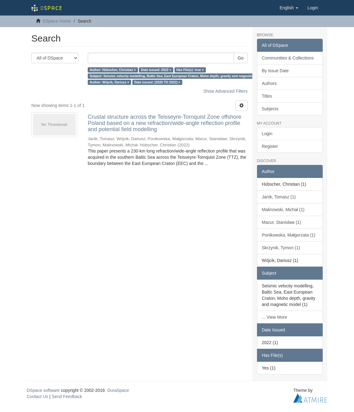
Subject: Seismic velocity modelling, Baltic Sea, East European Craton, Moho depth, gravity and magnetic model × (178, 76)
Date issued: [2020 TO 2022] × (157, 82)
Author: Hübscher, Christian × (113, 70)
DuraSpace (118, 390)
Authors (269, 83)
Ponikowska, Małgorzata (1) (289, 235)
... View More (274, 317)
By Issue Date (275, 70)
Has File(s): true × (190, 70)
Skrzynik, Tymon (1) (281, 247)
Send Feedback (67, 396)
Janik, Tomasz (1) (279, 196)
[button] (289, 8)
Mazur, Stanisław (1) (281, 222)
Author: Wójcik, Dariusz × (109, 82)
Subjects (270, 108)
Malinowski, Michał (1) (283, 209)
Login (267, 133)
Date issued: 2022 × (156, 70)
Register (270, 146)
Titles (267, 96)
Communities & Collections (288, 57)
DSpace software (43, 390)
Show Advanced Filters (225, 91)
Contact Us (37, 396)
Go (241, 57)
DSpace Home (57, 21)
